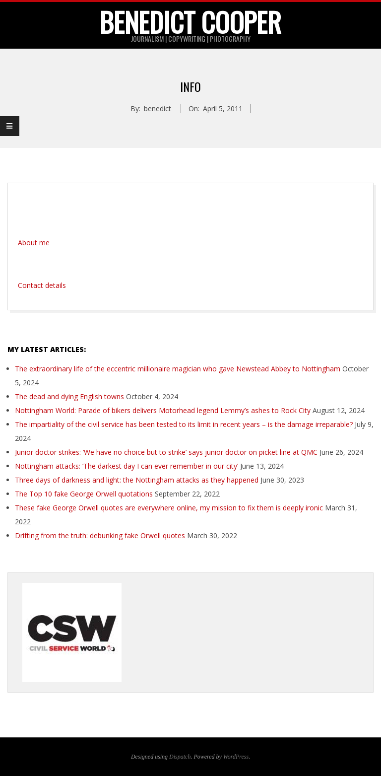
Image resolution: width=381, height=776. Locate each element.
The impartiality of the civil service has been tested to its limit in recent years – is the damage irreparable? (184, 424)
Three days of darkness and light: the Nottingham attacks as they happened (136, 480)
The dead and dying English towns (69, 396)
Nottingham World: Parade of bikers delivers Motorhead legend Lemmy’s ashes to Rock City (163, 410)
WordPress (236, 756)
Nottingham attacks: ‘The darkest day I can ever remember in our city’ (126, 466)
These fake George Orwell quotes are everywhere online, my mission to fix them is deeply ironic (169, 507)
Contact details (42, 285)
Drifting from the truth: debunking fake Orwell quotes (100, 535)
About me (34, 242)
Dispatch (179, 756)
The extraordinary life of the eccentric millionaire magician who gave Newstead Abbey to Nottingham (177, 368)
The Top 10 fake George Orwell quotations (84, 493)
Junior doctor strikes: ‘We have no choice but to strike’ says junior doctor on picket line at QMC (166, 452)
